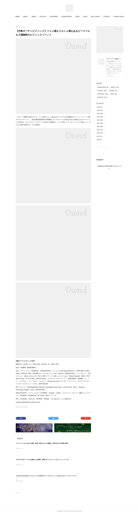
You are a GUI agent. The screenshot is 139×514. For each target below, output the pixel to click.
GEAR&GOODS (66, 16)
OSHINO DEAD (119, 16)
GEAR (113, 94)
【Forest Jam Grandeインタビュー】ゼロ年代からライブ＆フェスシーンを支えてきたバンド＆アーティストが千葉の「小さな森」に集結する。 (56, 476)
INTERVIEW (54, 16)
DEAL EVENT (95, 16)
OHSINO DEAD (102, 87)
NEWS (34, 16)
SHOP (85, 16)
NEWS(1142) (18, 407)
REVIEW (113, 90)
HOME (17, 16)
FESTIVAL (42, 16)
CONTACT (106, 16)
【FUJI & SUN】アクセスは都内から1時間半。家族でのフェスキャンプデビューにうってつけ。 (43, 459)
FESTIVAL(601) (25, 407)
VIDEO (77, 16)
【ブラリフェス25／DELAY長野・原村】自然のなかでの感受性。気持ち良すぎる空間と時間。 (42, 443)
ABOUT (25, 16)
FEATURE (102, 97)
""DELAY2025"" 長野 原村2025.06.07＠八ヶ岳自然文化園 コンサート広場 (33, 446)
